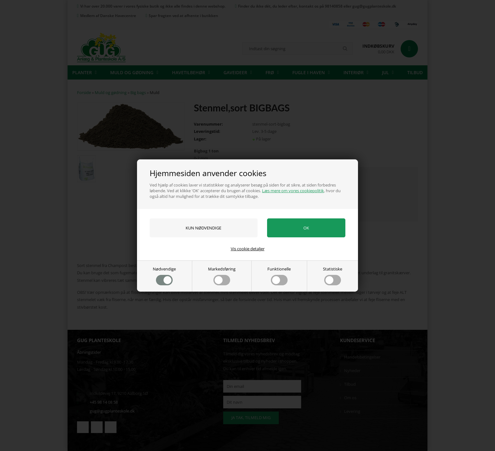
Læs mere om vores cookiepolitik (293, 190)
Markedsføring (222, 275)
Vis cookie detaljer (248, 249)
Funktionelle (279, 275)
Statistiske (332, 275)
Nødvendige (164, 275)
